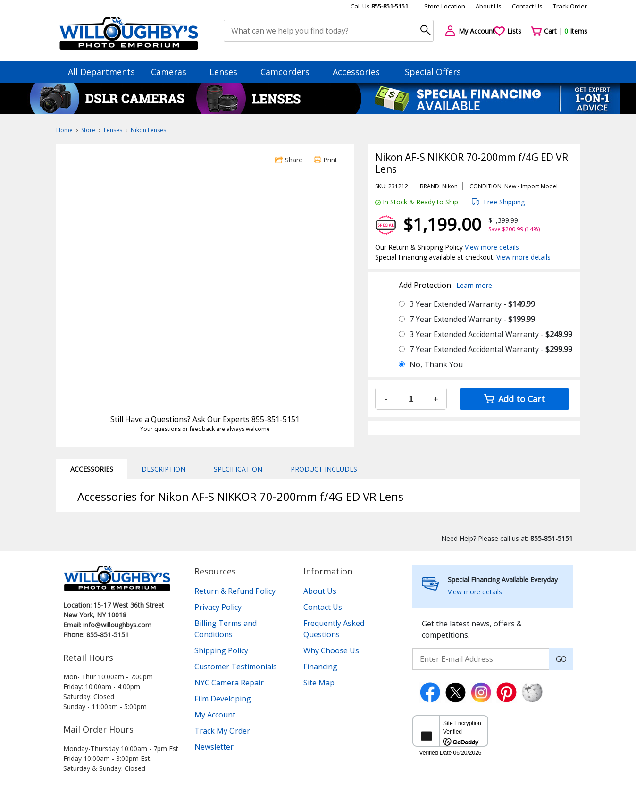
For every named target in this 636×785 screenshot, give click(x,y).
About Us (489, 6)
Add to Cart (514, 399)
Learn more (474, 285)
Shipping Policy (221, 650)
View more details (492, 247)
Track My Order (222, 731)
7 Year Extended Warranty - (472, 319)
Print (325, 159)
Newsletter (214, 747)
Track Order (570, 6)
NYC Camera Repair (229, 682)
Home (64, 130)
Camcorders (289, 71)
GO (561, 659)
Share (288, 159)
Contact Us (527, 6)
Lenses (227, 71)
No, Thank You (436, 364)
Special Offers (433, 71)
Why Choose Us (331, 650)
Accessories (361, 71)
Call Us (379, 6)
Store (88, 130)
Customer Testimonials (235, 666)
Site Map (319, 682)
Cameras (173, 71)
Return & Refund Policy (235, 591)
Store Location (444, 6)
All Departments (101, 71)
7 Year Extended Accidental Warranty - (491, 349)
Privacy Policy (218, 607)
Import (530, 186)
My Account (214, 714)
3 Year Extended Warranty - (472, 304)
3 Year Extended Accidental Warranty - (491, 334)
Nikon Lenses (148, 130)
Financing (320, 666)
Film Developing (222, 698)
